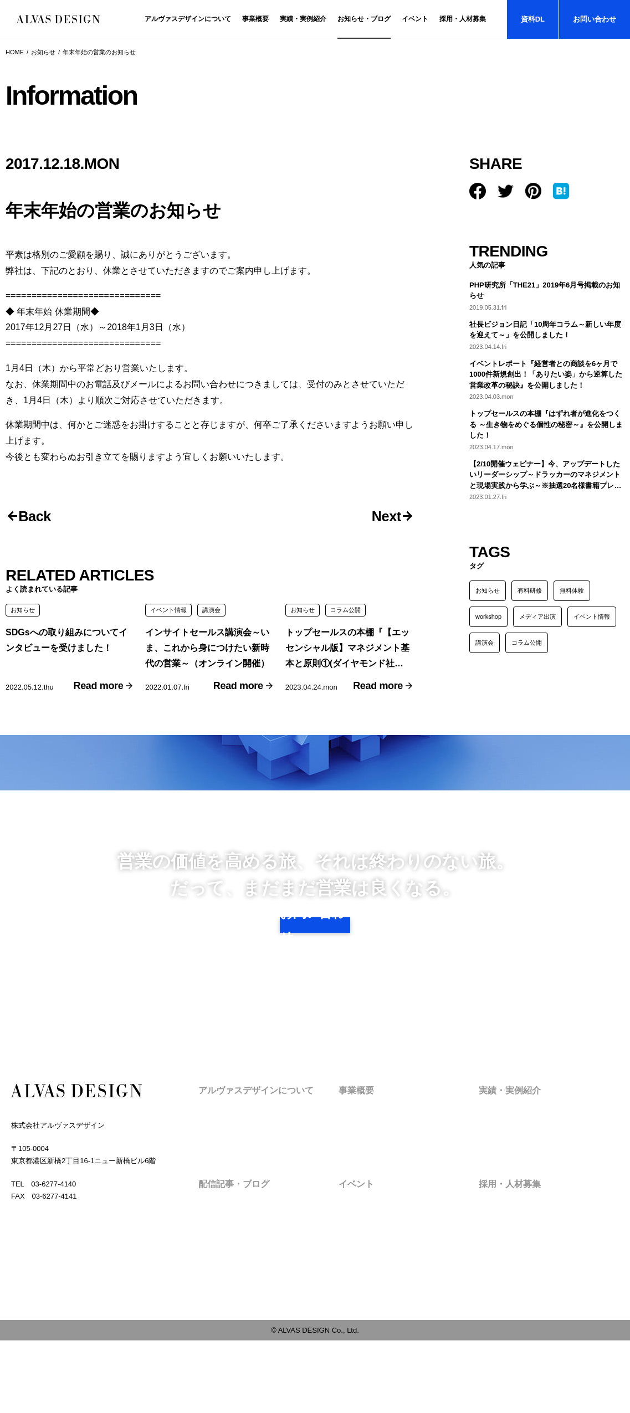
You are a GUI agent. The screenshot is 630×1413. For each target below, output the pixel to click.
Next (381, 517)
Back (40, 517)
